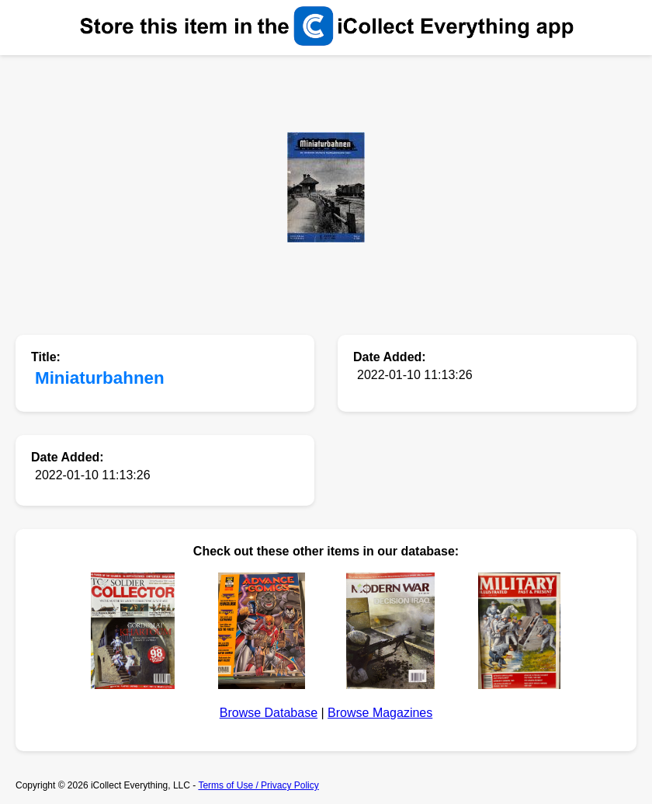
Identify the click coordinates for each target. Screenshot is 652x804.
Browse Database (268, 712)
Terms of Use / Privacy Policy (258, 785)
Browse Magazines (380, 712)
